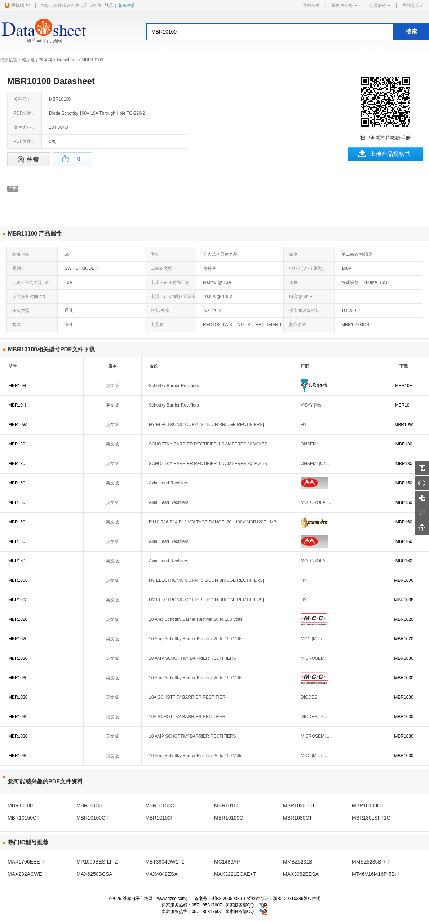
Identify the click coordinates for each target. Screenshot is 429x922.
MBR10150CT (161, 805)
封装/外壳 (160, 310)
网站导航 (413, 5)
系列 (16, 268)
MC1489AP (227, 862)
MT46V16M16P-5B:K (375, 874)
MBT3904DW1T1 (164, 862)
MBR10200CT (299, 805)
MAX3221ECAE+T (235, 874)
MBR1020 (17, 619)
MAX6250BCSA (94, 874)
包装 (16, 324)
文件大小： (24, 127)
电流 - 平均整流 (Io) (31, 282)
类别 (155, 254)
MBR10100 (20, 805)
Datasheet (67, 59)
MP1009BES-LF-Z (97, 862)
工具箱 (157, 324)
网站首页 (311, 5)
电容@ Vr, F (300, 296)
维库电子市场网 (37, 59)
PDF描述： (24, 113)
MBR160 (16, 521)
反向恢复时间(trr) (28, 296)
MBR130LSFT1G (371, 818)
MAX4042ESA (161, 874)
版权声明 (311, 898)
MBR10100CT (368, 805)
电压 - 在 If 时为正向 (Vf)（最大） (167, 284)
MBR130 (16, 444)
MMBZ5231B (298, 862)
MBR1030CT (297, 818)
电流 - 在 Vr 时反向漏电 (173, 296)
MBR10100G (228, 818)
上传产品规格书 (390, 154)
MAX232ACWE (25, 874)
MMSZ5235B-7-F (371, 862)
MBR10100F (159, 818)
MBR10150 (89, 805)
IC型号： (22, 99)
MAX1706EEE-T (26, 862)
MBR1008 (17, 599)
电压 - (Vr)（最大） (307, 268)
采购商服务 (344, 5)
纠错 (33, 159)
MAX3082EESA (301, 874)
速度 (293, 282)
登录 (109, 5)
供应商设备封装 (304, 310)
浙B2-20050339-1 (229, 898)
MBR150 (16, 483)
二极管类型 (161, 268)
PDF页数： (24, 141)
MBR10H (17, 385)
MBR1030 (17, 658)
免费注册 (126, 5)
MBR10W (17, 424)
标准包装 (21, 254)
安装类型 (21, 310)
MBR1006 (17, 580)
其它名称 (297, 324)
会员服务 (379, 5)
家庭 (293, 254)
